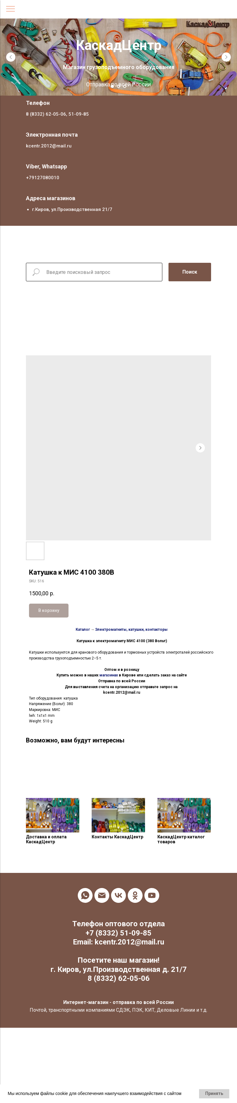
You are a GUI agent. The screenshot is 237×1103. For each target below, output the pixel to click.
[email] (101, 895)
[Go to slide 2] (118, 86)
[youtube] (151, 895)
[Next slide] (226, 57)
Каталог (83, 629)
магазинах (108, 675)
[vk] (118, 895)
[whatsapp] (85, 895)
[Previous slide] (10, 57)
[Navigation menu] (10, 9)
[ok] (135, 895)
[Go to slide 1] (112, 86)
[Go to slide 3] (124, 86)
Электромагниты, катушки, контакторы (131, 629)
